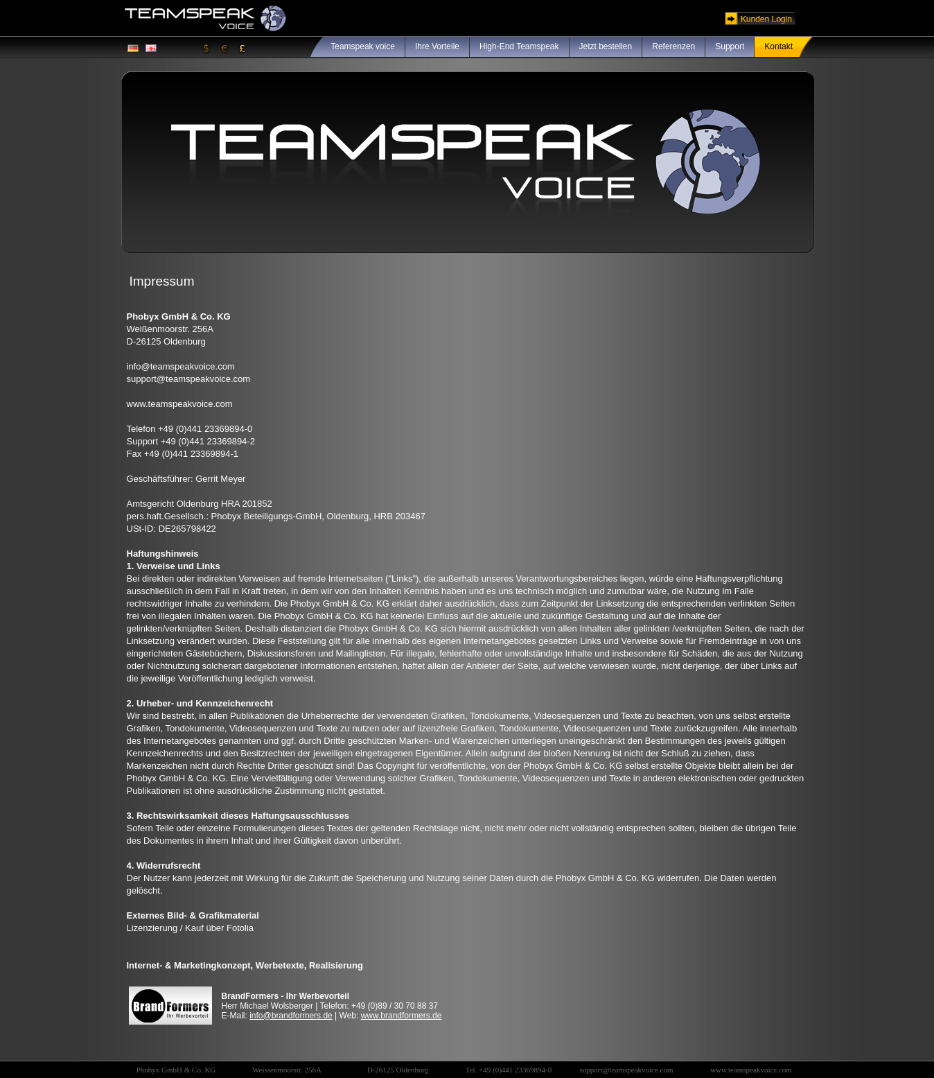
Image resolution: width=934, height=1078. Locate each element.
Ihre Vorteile (437, 46)
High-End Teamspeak (519, 46)
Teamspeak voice (363, 46)
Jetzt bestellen (606, 46)
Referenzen (673, 46)
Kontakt (778, 46)
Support (729, 46)
